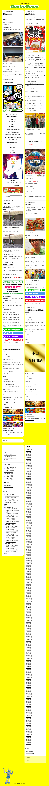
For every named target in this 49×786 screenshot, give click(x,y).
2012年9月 (28, 698)
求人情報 (6, 459)
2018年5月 (28, 590)
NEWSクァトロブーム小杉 (12, 516)
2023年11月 (29, 485)
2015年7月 (28, 644)
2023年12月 (29, 484)
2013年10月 (29, 677)
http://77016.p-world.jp (8, 430)
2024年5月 (28, 476)
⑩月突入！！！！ (7, 14)
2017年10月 (29, 601)
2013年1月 (28, 691)
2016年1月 (28, 634)
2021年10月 (29, 525)
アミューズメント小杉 (13, 342)
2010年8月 (28, 737)
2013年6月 (28, 683)
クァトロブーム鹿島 (8, 479)
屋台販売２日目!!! (30, 14)
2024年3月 (28, 479)
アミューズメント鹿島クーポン (12, 500)
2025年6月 (28, 455)
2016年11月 (29, 618)
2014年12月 (29, 655)
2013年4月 (28, 687)
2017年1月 (28, 615)
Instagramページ (7, 485)
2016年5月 (28, 628)
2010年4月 (28, 744)
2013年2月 (28, 690)
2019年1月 (28, 577)
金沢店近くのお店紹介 (11, 537)
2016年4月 (28, 629)
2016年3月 (28, 631)
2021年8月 (28, 528)
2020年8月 (28, 547)
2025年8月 (28, 452)
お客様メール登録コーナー (10, 454)
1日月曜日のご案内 (8, 82)
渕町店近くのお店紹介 (11, 532)
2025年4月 (28, 459)
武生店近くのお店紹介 (11, 527)
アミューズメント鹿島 (37, 133)
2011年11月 (29, 713)
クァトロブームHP (8, 456)
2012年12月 (29, 693)
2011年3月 (28, 726)
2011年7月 (28, 720)
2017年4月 (28, 610)
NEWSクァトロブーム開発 (12, 540)
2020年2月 (28, 557)
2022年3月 (28, 517)
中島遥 (5, 504)
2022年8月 (28, 509)
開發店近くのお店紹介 (11, 542)
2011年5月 (28, 723)
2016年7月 (28, 625)
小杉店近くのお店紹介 (11, 518)
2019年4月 (28, 572)
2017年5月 (28, 609)
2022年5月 (28, 514)
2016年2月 (28, 633)
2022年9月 (28, 508)
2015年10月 (29, 639)
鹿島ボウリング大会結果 (10, 502)
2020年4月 (28, 553)
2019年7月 (28, 568)
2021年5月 (28, 533)
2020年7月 (28, 549)
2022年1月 (28, 520)
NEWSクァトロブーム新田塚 (12, 521)
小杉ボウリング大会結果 (10, 497)
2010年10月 (29, 734)
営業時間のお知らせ (8, 265)
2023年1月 (28, 501)
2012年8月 (28, 699)
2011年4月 (28, 725)
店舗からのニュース (8, 507)
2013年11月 (29, 675)
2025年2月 (28, 462)
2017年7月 (28, 606)
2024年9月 (28, 470)
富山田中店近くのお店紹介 (12, 513)
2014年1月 (28, 672)
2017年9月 (28, 603)
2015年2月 (28, 652)
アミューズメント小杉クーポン (12, 496)
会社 (5, 505)
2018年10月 (29, 582)
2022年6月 (28, 512)
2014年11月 (29, 656)
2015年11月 (29, 637)
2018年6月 (28, 588)
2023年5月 (28, 495)
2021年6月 (28, 531)
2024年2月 (28, 481)
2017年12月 (29, 598)
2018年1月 (28, 596)
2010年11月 (29, 732)
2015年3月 (28, 650)
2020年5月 (28, 552)
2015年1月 (28, 653)
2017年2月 (28, 614)
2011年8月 (28, 718)
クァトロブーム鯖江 (8, 478)
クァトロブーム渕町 (7, 434)
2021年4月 (28, 534)
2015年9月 (28, 641)
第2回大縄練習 (6, 203)
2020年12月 (29, 541)
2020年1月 (28, 558)
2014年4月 (28, 668)
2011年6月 (28, 721)
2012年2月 (28, 709)
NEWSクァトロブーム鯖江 (12, 545)
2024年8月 (28, 471)
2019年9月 (28, 565)
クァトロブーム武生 (8, 472)
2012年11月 (29, 694)
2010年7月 (28, 739)
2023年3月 (28, 498)
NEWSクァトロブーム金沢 (36, 196)
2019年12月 (29, 560)
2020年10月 (29, 544)
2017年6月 (28, 607)
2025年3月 (28, 460)
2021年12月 (29, 522)
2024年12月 (29, 465)
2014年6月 (28, 664)
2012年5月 (28, 704)
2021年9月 (28, 527)
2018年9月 (28, 584)
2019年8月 (28, 566)
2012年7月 (28, 701)
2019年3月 (28, 574)
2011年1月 (28, 729)
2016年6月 (28, 626)
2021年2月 (28, 538)
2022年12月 (29, 503)
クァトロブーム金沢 (8, 475)
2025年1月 (28, 463)
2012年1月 (28, 710)
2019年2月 (28, 576)
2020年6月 (28, 550)
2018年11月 (29, 580)
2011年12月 (29, 712)
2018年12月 (29, 579)
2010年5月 (28, 742)
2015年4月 (28, 648)
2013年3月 (28, 688)
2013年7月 (28, 682)
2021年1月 (28, 539)
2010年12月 (29, 731)
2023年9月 (28, 489)
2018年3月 (28, 593)
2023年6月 (28, 493)
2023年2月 (28, 500)
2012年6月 (28, 702)
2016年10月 (29, 620)
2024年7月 (28, 473)
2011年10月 (29, 715)
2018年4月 (28, 591)
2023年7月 (28, 492)
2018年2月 (28, 595)
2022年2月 (28, 519)
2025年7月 (28, 454)
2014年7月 (28, 663)
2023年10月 (29, 487)
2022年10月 (29, 506)
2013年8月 (28, 680)
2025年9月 (28, 451)
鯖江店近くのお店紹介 (11, 546)
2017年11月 (29, 599)
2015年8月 (28, 642)
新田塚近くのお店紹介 (11, 523)
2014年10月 (29, 658)
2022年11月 (29, 504)
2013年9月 (28, 679)
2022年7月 (28, 511)
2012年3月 (28, 707)
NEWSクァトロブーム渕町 (16, 432)
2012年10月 (29, 696)
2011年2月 (28, 728)
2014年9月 (28, 660)
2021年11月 (29, 523)
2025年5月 (28, 457)
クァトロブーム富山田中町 (12, 258)
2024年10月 (29, 468)
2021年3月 (28, 536)
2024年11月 (29, 466)
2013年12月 (29, 674)
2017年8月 (28, 604)
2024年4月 (28, 478)
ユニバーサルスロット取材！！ (33, 141)
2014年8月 (28, 661)
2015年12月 (29, 636)
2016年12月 (29, 617)
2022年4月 (28, 516)
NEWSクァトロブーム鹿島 (12, 549)
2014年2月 (28, 671)
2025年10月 (29, 449)
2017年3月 (28, 612)
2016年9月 (28, 622)
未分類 (5, 553)
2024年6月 (28, 474)
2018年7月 (28, 587)
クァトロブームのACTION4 (10, 458)
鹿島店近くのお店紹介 (11, 551)
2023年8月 (28, 490)
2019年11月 (29, 561)
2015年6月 (28, 645)
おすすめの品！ (29, 204)
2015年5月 (28, 647)
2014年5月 (28, 666)
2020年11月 (29, 542)
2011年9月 (28, 717)
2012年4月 (28, 706)
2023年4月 (28, 497)
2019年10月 (29, 563)
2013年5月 (28, 685)
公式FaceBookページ (8, 487)
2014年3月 (28, 669)
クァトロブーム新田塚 (9, 470)
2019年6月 (28, 569)
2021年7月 (28, 530)
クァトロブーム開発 (8, 476)
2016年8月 (28, 623)
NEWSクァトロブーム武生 (14, 74)
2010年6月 (28, 740)
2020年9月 (28, 546)
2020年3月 (28, 555)
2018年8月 (28, 585)
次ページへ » (6, 440)
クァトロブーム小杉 (8, 468)
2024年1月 (28, 482)
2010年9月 (28, 736)
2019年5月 (28, 571)
